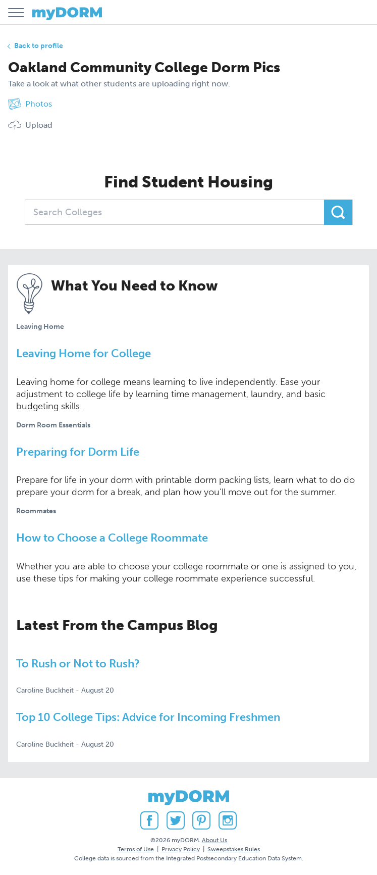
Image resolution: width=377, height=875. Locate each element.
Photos (30, 104)
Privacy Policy (180, 849)
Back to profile (38, 45)
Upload (30, 125)
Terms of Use (136, 849)
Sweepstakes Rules (233, 849)
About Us (214, 840)
